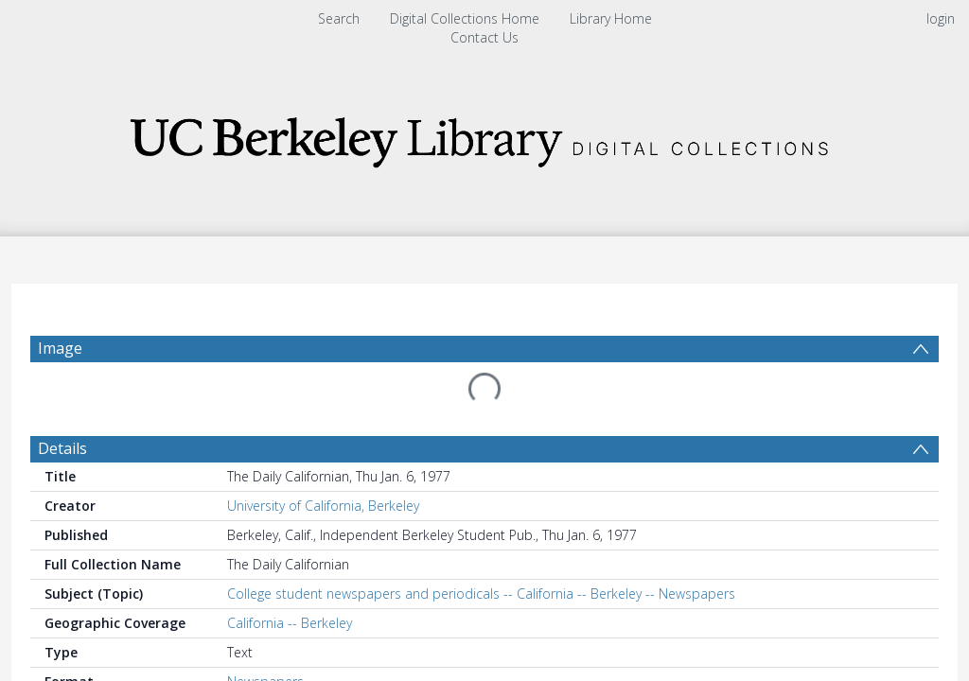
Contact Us (484, 37)
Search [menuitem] (339, 18)
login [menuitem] (940, 18)
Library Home (611, 18)
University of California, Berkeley (323, 506)
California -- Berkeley (289, 623)
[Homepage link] (484, 136)
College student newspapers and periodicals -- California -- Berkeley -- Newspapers (481, 593)
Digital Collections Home (464, 18)
